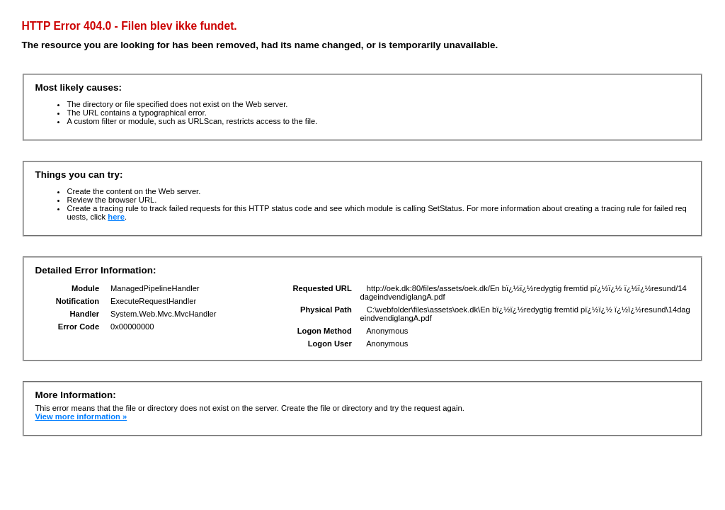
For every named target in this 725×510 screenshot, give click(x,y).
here (116, 216)
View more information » (81, 416)
